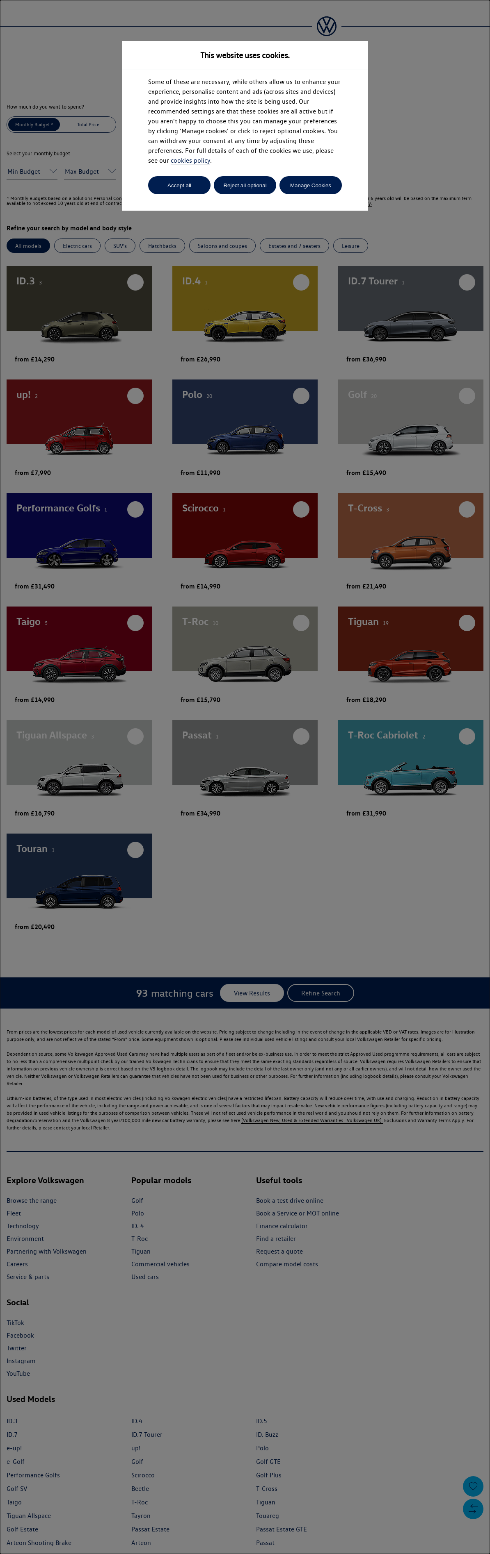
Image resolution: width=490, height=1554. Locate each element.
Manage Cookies (310, 185)
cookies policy (190, 160)
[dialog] (245, 777)
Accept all (179, 185)
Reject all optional (244, 185)
